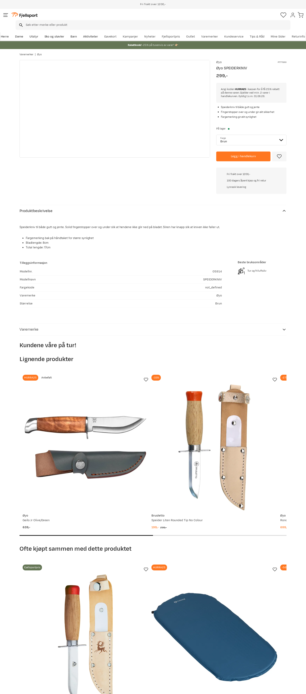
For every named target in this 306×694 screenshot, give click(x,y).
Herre (24, 31)
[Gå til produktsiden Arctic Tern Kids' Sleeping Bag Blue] (187, 512)
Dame (38, 31)
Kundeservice (276, 31)
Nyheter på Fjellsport (92, 643)
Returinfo (30, 649)
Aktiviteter (109, 31)
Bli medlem (270, 603)
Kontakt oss (31, 668)
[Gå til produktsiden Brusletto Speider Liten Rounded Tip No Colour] (118, 381)
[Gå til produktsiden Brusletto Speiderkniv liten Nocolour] (49, 512)
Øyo (39, 50)
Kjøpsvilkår (281, 688)
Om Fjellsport (141, 636)
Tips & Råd (30, 655)
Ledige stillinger (143, 655)
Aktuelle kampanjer (90, 636)
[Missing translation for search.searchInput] (79, 18)
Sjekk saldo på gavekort (39, 643)
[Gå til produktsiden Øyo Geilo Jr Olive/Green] (49, 381)
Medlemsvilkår (142, 649)
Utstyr (52, 31)
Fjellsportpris (214, 31)
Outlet (233, 31)
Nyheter (193, 31)
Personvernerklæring (256, 688)
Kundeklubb (140, 643)
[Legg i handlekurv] (243, 156)
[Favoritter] (259, 18)
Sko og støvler (73, 31)
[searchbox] (161, 18)
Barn (92, 31)
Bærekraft (139, 661)
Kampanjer (173, 31)
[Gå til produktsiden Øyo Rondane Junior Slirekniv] (187, 381)
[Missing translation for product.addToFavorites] (279, 156)
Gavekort (83, 655)
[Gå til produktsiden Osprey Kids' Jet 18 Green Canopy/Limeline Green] (256, 512)
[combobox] (156, 18)
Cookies (298, 688)
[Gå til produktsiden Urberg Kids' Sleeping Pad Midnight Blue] (118, 512)
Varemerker (252, 31)
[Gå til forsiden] (39, 18)
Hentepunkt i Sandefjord (40, 661)
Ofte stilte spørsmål (37, 636)
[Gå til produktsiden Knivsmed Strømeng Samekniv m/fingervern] (256, 381)
